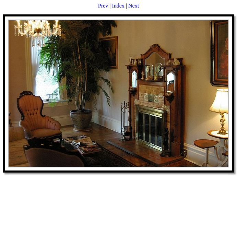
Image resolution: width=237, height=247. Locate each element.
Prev (103, 6)
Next (133, 6)
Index (118, 6)
